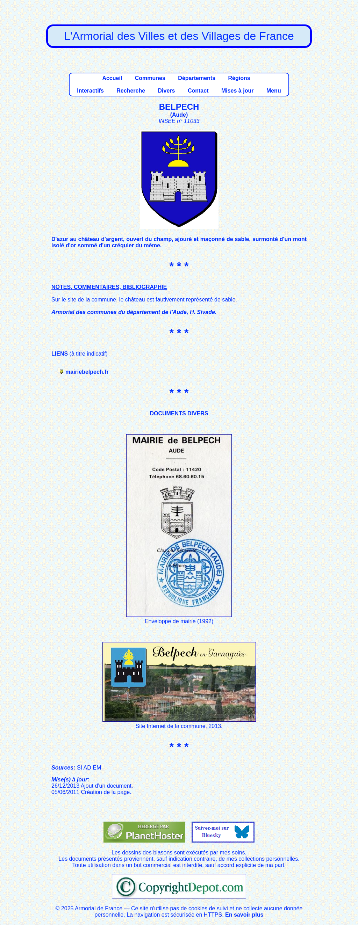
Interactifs (90, 91)
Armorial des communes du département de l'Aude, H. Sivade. (133, 312)
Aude (179, 115)
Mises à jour (237, 91)
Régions (239, 78)
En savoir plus (244, 915)
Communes (150, 78)
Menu (273, 91)
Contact (198, 91)
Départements (196, 78)
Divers (166, 91)
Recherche (130, 91)
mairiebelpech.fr (87, 372)
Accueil (112, 78)
